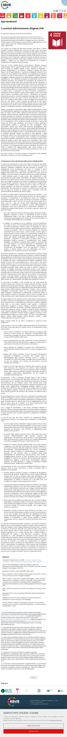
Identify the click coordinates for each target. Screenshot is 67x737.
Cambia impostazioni (33, 725)
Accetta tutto (33, 731)
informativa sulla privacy (56, 720)
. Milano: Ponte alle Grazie (22, 561)
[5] (1, 664)
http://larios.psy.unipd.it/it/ (32, 621)
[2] (19, 363)
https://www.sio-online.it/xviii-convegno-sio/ (13, 616)
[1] (43, 194)
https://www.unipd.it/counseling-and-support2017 (15, 619)
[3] (18, 431)
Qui (4, 720)
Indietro (33, 677)
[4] (13, 455)
